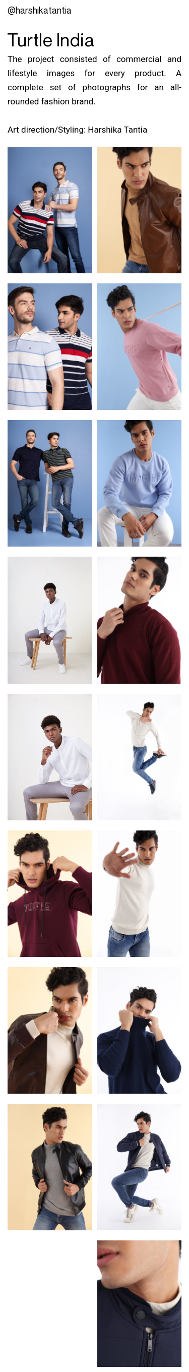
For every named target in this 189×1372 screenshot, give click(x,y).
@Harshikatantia (40, 10)
